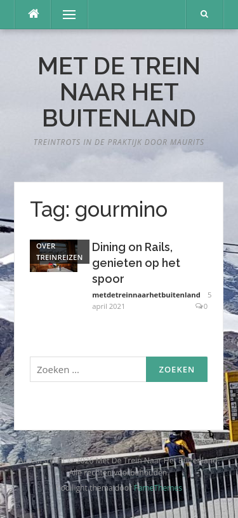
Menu (63, 14)
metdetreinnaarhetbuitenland (146, 294)
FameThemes (158, 487)
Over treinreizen (59, 251)
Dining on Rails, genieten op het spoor (136, 262)
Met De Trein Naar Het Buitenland (119, 92)
